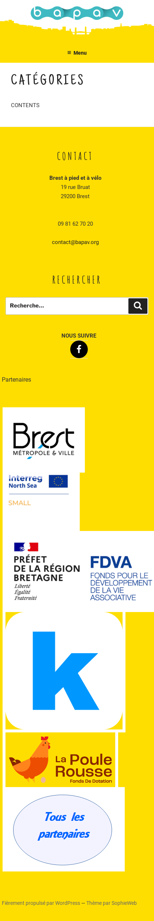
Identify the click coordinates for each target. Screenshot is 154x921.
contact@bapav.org (75, 242)
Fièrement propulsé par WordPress (41, 903)
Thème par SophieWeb (111, 903)
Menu (77, 53)
